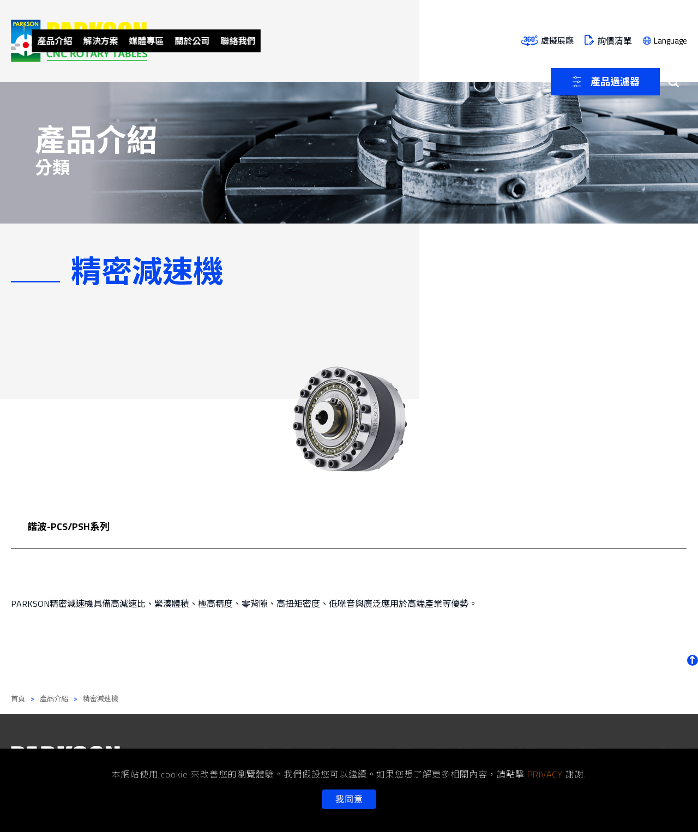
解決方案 (256, 40)
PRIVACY (545, 774)
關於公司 (356, 40)
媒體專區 (306, 40)
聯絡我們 (406, 40)
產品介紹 (206, 40)
